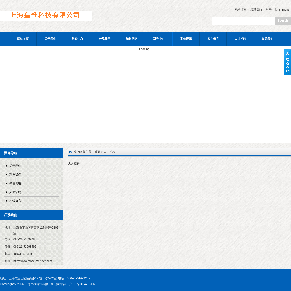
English (286, 9)
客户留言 (213, 39)
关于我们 (50, 39)
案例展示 (186, 39)
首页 (97, 152)
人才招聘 (240, 39)
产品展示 (104, 39)
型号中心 (271, 9)
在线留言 (15, 201)
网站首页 (240, 9)
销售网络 (131, 39)
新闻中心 (77, 39)
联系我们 (256, 9)
